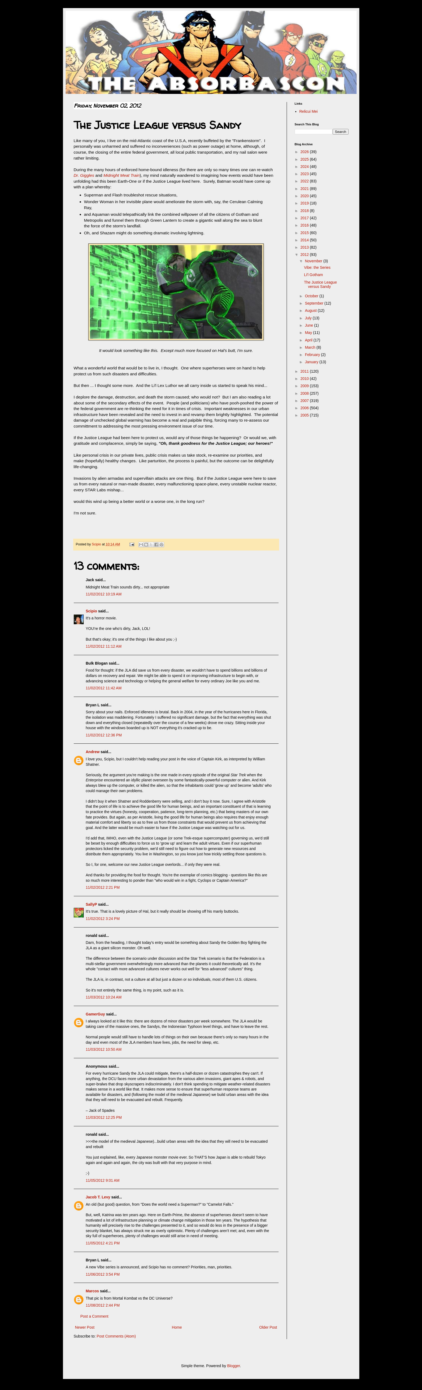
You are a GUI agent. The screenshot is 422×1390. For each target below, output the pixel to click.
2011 (305, 371)
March (310, 347)
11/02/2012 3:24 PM (103, 918)
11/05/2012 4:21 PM (103, 1243)
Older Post (268, 1327)
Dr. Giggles (84, 175)
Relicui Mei (308, 111)
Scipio (91, 611)
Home (177, 1327)
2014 (305, 240)
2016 (305, 225)
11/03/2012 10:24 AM (104, 997)
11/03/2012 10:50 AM (104, 1049)
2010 (305, 378)
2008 (305, 393)
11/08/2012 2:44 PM (103, 1305)
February (313, 354)
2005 (305, 415)
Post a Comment (94, 1316)
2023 (305, 174)
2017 (305, 218)
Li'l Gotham (313, 275)
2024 (305, 166)
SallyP (91, 904)
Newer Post (84, 1327)
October (312, 296)
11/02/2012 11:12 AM (104, 646)
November (314, 261)
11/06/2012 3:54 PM (103, 1274)
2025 (305, 159)
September (314, 303)
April (309, 340)
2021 (305, 188)
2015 (305, 233)
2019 (305, 203)
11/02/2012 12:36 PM (104, 735)
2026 (305, 152)
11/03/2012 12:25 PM (104, 1117)
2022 (305, 181)
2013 (305, 247)
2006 (305, 408)
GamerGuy (95, 1014)
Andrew (93, 752)
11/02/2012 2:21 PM (103, 887)
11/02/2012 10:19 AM (104, 594)
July (309, 318)
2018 (305, 211)
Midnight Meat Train (121, 175)
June (309, 325)
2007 (305, 400)
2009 (305, 386)
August (311, 310)
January (312, 362)
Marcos (92, 1291)
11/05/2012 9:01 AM (102, 1180)
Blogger (233, 1366)
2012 (305, 254)
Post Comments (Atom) (116, 1336)
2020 (305, 196)
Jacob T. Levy (98, 1197)
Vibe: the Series (317, 267)
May (309, 332)
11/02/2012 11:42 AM (104, 688)
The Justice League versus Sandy (320, 284)
